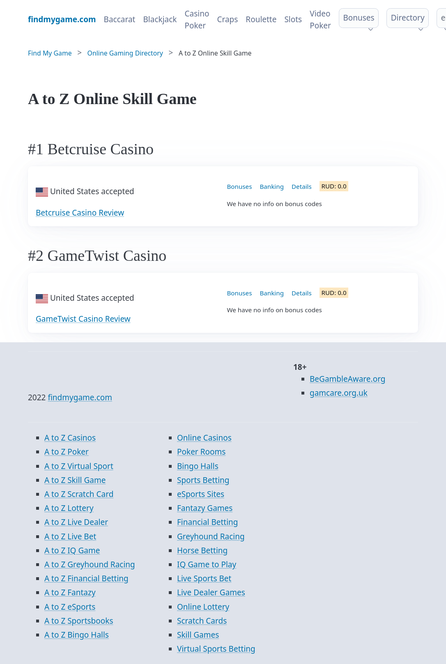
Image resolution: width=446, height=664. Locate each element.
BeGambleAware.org (347, 379)
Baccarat (120, 19)
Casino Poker (196, 19)
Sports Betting (203, 480)
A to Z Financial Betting (86, 578)
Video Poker (320, 19)
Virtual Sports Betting (216, 648)
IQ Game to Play (206, 564)
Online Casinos (204, 437)
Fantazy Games (204, 508)
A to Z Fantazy (70, 592)
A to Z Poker (66, 451)
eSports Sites (200, 494)
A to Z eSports (69, 606)
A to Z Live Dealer (76, 522)
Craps (227, 19)
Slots (293, 19)
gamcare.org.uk (339, 393)
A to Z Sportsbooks (78, 620)
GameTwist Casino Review (83, 318)
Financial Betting (207, 522)
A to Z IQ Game (72, 550)
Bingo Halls (197, 466)
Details (302, 186)
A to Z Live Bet (70, 536)
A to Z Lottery (69, 508)
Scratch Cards (202, 620)
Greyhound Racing (211, 536)
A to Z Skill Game (75, 480)
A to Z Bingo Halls (76, 634)
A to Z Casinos (70, 437)
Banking (272, 186)
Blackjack (160, 19)
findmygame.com (80, 397)
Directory (408, 17)
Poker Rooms (201, 451)
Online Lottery (203, 606)
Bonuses (358, 17)
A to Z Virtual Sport (78, 466)
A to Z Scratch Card (78, 494)
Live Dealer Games (211, 592)
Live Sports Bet (204, 578)
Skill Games (198, 634)
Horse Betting (202, 550)
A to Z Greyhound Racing (89, 564)
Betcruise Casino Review (80, 212)
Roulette (261, 19)
